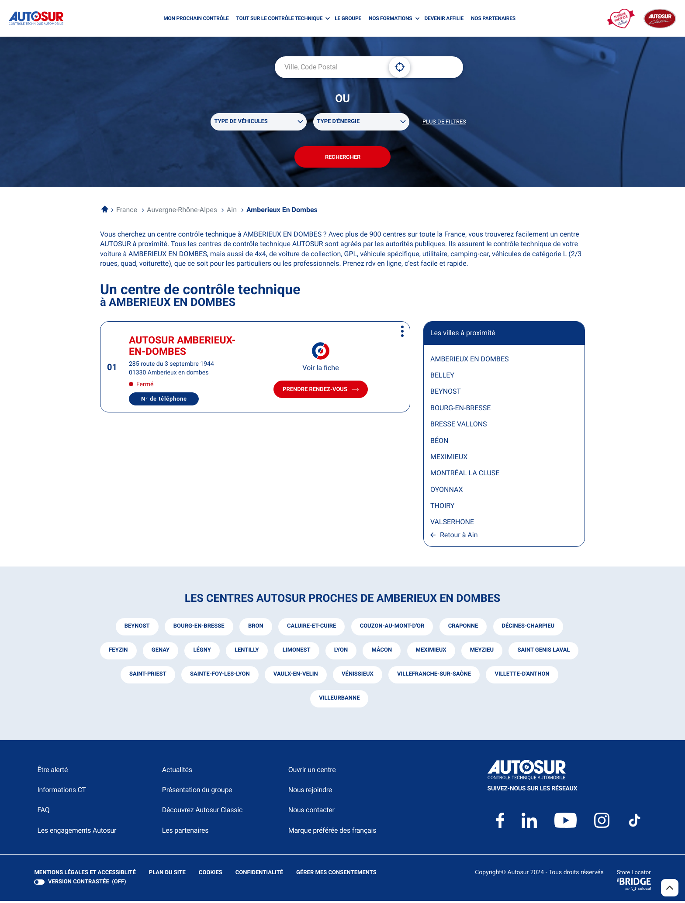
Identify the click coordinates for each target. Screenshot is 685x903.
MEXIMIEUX (448, 458)
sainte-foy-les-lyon (297, 676)
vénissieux (435, 676)
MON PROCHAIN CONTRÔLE (195, 18)
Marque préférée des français (332, 832)
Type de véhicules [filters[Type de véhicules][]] (241, 122)
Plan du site (167, 875)
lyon (379, 652)
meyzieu (521, 652)
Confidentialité (259, 875)
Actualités (177, 772)
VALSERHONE (452, 524)
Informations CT (61, 792)
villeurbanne (378, 700)
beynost (136, 628)
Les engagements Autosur (76, 832)
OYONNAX (446, 491)
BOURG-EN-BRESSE (460, 409)
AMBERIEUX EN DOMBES (469, 361)
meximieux (469, 652)
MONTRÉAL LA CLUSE (464, 475)
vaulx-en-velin (373, 676)
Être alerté (52, 772)
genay (198, 652)
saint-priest (224, 676)
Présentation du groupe (197, 792)
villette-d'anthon (307, 700)
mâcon (420, 652)
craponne (464, 628)
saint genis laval (156, 676)
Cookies (210, 875)
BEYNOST (445, 393)
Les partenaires (185, 832)
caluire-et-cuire (311, 628)
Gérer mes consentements (336, 875)
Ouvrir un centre (312, 772)
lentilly (284, 652)
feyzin (154, 652)
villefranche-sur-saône (512, 676)
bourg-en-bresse (198, 628)
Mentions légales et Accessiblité (84, 875)
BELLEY (442, 377)
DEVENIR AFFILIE (444, 18)
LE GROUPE (348, 18)
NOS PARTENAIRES (493, 18)
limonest (335, 652)
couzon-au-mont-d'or (392, 628)
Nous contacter (311, 812)
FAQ (43, 812)
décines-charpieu (528, 628)
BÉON (439, 442)
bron (255, 628)
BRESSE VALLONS (458, 426)
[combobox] (328, 67)
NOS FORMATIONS (390, 18)
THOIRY (442, 508)
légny (239, 652)
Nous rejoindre (310, 792)
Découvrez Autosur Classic (202, 812)
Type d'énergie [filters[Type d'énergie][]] (338, 122)
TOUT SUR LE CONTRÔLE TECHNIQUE (279, 18)
